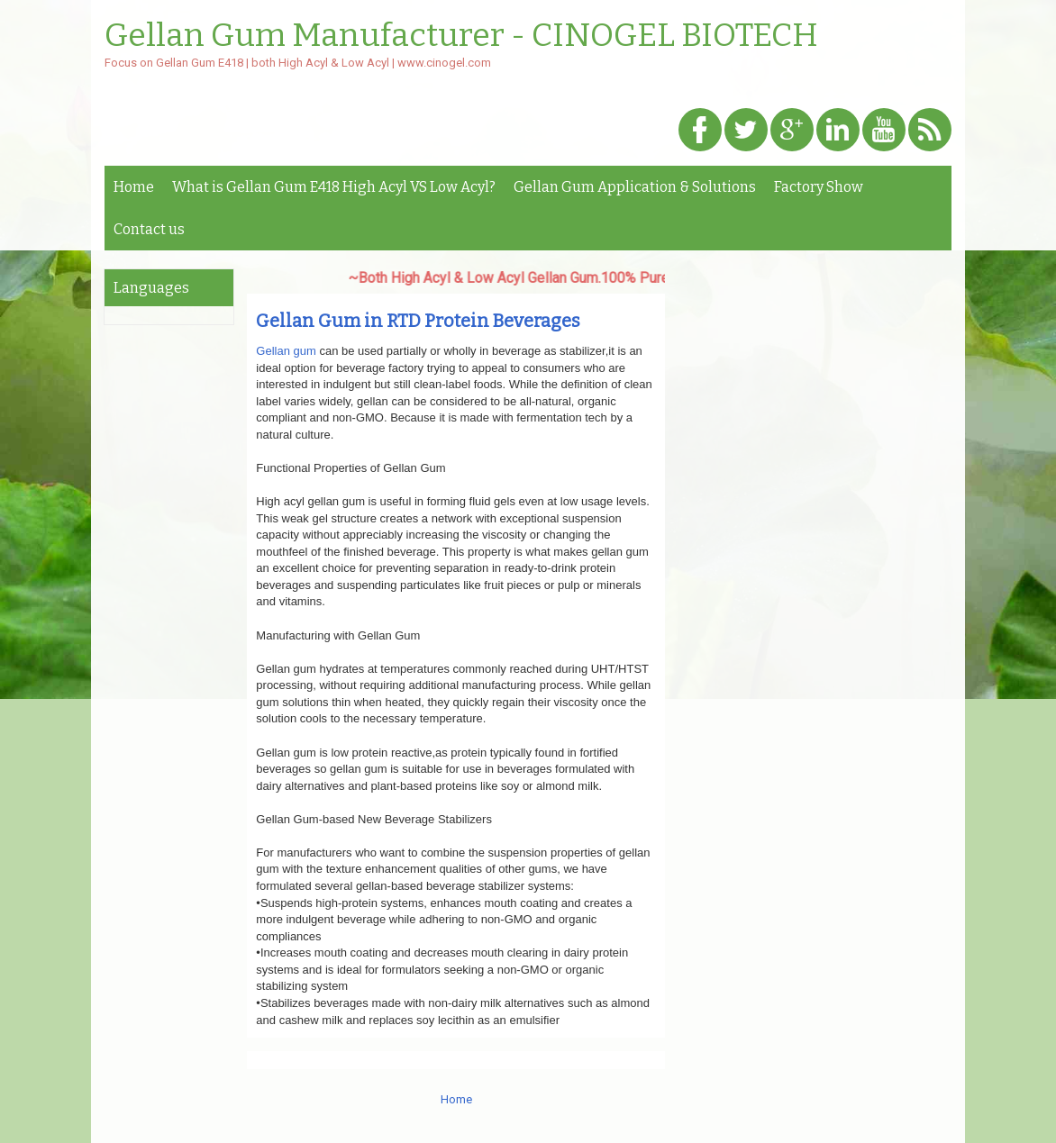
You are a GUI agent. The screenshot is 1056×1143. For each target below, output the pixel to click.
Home (134, 186)
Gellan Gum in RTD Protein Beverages (418, 320)
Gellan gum (285, 351)
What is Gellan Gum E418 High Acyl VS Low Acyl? (334, 186)
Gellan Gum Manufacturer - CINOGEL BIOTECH (461, 36)
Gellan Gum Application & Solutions (635, 186)
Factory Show (818, 186)
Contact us (149, 229)
